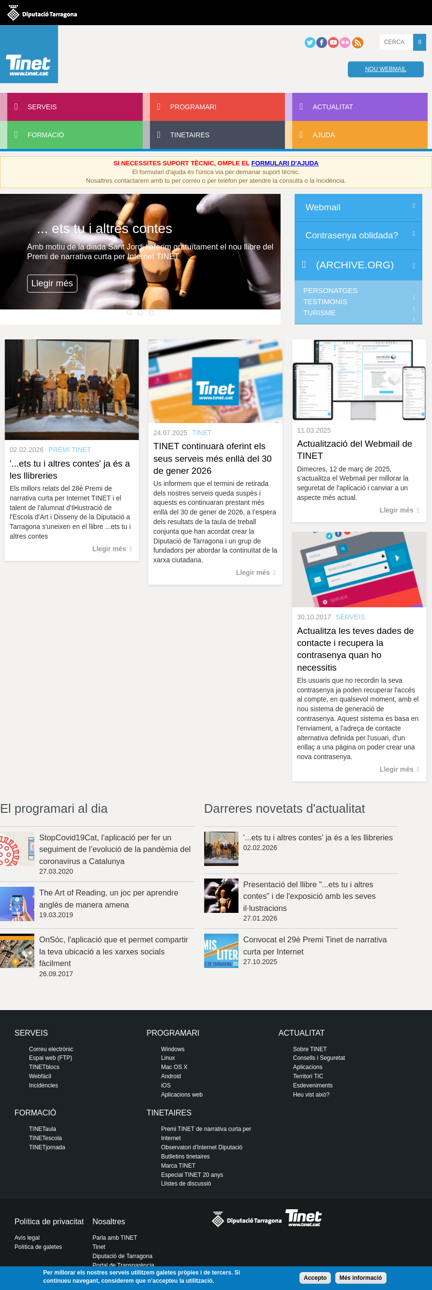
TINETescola (45, 1138)
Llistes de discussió (186, 1183)
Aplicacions (308, 1067)
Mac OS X (174, 1067)
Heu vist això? (311, 1094)
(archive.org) (355, 264)
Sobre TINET (310, 1049)
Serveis (42, 107)
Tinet (98, 1247)
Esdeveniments (313, 1085)
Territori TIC (308, 1076)
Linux (168, 1058)
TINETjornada (47, 1147)
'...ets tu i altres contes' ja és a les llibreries (318, 837)
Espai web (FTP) (50, 1058)
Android (171, 1076)
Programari (193, 107)
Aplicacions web (182, 1094)
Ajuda (324, 135)
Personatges (330, 290)
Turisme (319, 313)
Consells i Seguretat (319, 1058)
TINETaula (42, 1129)
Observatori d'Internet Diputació (201, 1147)
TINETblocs (44, 1067)
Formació (46, 135)
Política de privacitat (49, 1221)
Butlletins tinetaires (185, 1156)
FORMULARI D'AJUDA (285, 163)
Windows (173, 1049)
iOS (166, 1085)
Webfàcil (40, 1076)
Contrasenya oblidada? (351, 235)
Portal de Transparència (123, 1265)
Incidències (43, 1085)
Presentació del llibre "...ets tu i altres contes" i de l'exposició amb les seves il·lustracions (309, 896)
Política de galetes (38, 1247)
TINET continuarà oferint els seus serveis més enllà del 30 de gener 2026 (212, 458)
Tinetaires (189, 135)
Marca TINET (178, 1165)
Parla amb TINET (114, 1237)
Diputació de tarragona (42, 12)
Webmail (322, 207)
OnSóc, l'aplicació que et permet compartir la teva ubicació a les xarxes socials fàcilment (113, 951)
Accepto (315, 1278)
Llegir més (52, 283)
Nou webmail (385, 69)
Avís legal (27, 1237)
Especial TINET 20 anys (192, 1175)
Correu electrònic (51, 1049)
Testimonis (325, 302)
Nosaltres (108, 1221)
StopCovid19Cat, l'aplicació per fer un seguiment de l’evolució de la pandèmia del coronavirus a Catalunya (115, 849)
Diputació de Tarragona (122, 1256)
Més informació (361, 1278)
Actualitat (333, 107)
